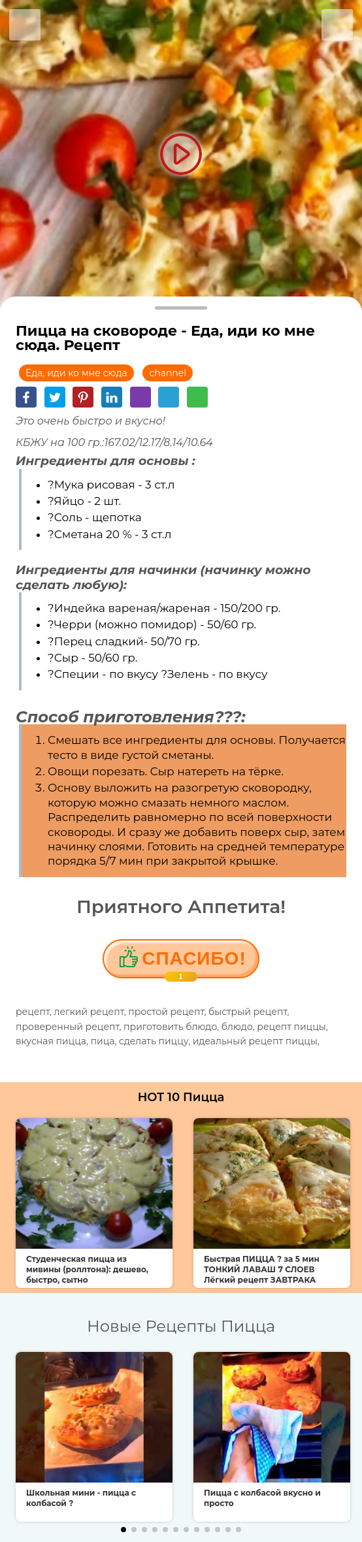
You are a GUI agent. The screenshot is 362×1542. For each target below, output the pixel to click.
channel (167, 373)
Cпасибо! (194, 963)
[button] (123, 1529)
